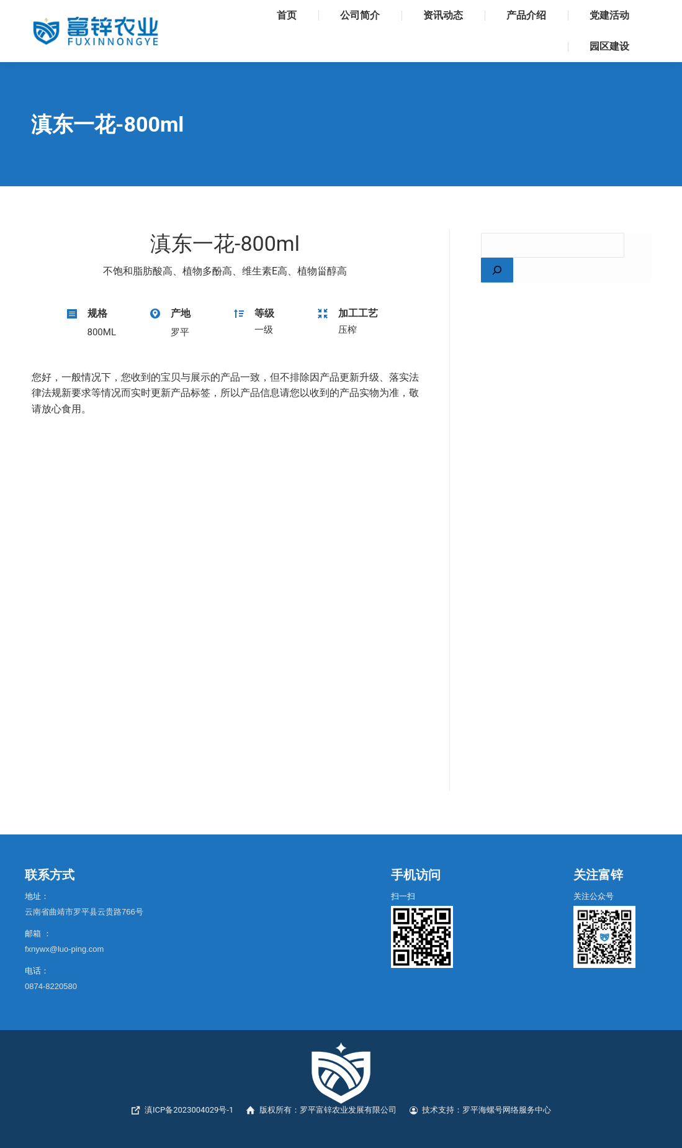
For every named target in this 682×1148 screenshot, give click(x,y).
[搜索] (497, 270)
